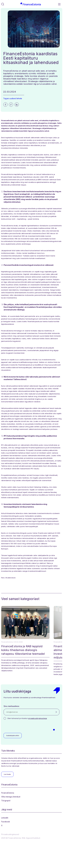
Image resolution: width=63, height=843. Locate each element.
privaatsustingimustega (37, 718)
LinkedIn (4, 818)
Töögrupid (5, 800)
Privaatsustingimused (10, 834)
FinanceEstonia (7, 793)
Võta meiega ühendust (10, 797)
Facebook (5, 822)
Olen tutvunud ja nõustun (27, 718)
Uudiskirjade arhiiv (12, 735)
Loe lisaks (7, 774)
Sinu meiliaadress (11, 706)
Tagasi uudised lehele (12, 98)
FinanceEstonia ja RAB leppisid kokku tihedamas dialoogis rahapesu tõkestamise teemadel (23, 650)
